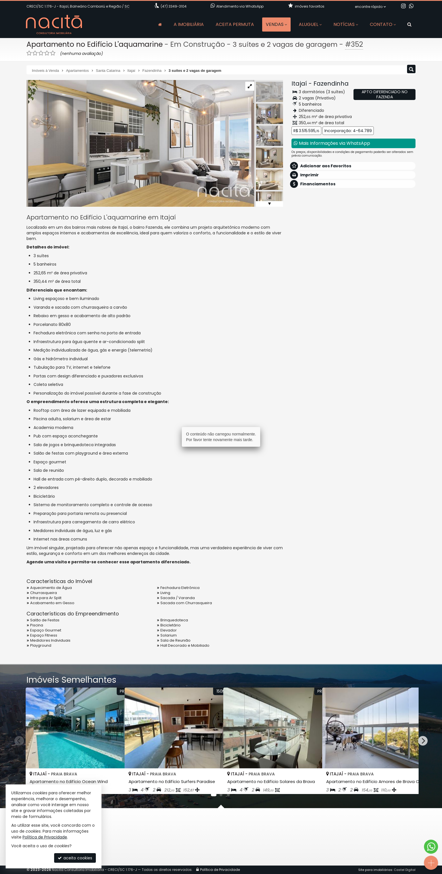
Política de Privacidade (45, 837)
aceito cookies (75, 858)
